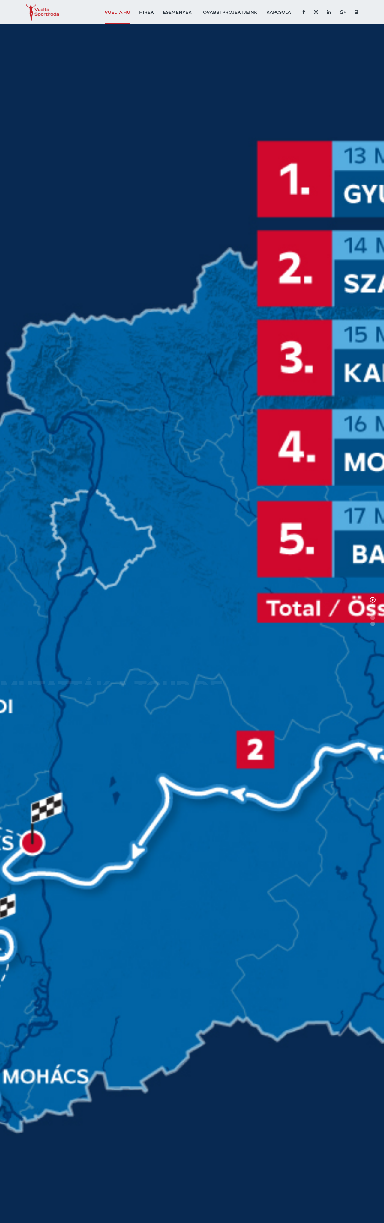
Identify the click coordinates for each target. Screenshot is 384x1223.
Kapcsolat (279, 12)
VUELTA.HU (117, 12)
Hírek (146, 12)
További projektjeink (229, 12)
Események (177, 12)
